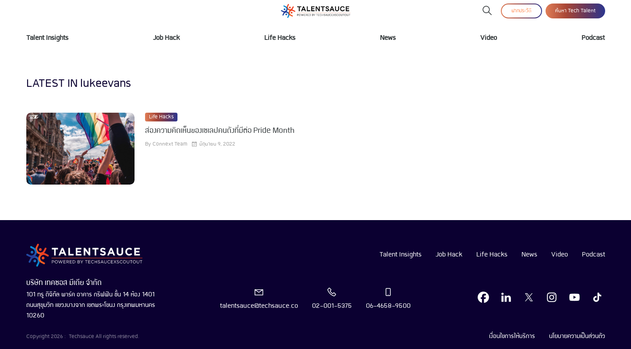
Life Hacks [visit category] (161, 117)
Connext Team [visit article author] (169, 144)
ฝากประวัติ (521, 11)
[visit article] (80, 149)
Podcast (593, 38)
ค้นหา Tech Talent (575, 11)
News (388, 38)
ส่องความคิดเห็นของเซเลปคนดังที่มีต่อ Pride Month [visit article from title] (219, 131)
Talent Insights (47, 38)
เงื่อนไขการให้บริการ (512, 336)
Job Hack (166, 38)
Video (488, 38)
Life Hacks (279, 38)
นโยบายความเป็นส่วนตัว (577, 336)
